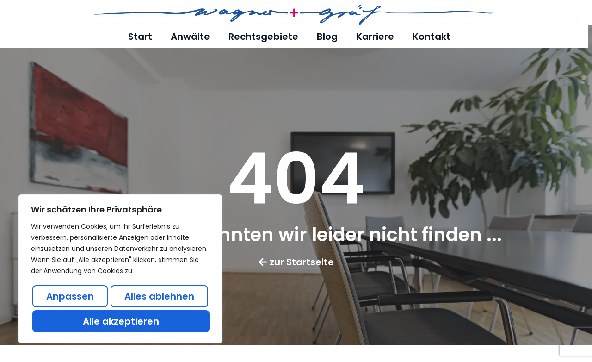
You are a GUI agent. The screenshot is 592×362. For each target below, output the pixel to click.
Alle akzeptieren (121, 321)
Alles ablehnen (159, 296)
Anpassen (70, 296)
